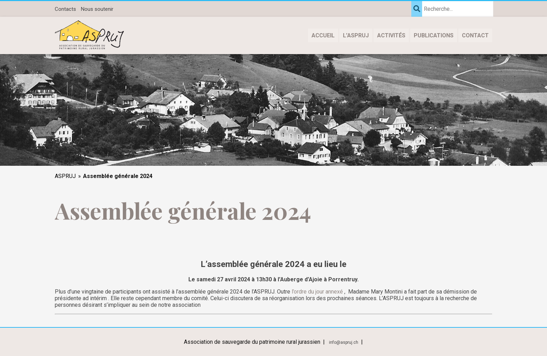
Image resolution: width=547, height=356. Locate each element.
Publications (434, 35)
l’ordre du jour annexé (317, 291)
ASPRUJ (65, 176)
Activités (391, 35)
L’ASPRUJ (356, 35)
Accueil (323, 35)
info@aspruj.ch (343, 342)
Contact (475, 35)
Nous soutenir (97, 9)
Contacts (65, 9)
